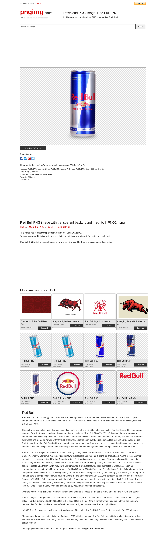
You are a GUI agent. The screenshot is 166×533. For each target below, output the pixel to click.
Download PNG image (33, 148)
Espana (38, 3)
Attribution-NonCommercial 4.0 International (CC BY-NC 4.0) (57, 165)
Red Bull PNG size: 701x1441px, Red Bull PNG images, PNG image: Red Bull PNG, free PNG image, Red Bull (66, 169)
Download (44, 328)
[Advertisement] (83, 49)
